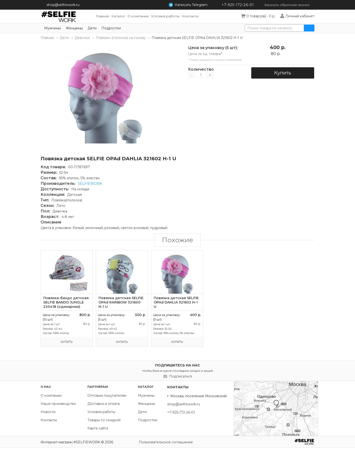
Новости (48, 412)
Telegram (189, 5)
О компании (51, 395)
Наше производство (58, 404)
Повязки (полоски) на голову (121, 38)
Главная (47, 38)
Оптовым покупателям (106, 395)
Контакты (49, 420)
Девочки (82, 38)
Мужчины (52, 28)
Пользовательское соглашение (166, 442)
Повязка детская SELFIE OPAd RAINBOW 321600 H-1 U (120, 302)
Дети (92, 28)
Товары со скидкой (104, 420)
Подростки (111, 28)
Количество (200, 69)
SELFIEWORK (90, 183)
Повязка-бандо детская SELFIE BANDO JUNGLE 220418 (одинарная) (66, 302)
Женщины (74, 28)
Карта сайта (97, 428)
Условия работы (101, 412)
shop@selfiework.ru (63, 5)
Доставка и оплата (103, 404)
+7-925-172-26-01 (236, 5)
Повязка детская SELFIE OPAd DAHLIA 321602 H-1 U (176, 302)
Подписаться (180, 376)
